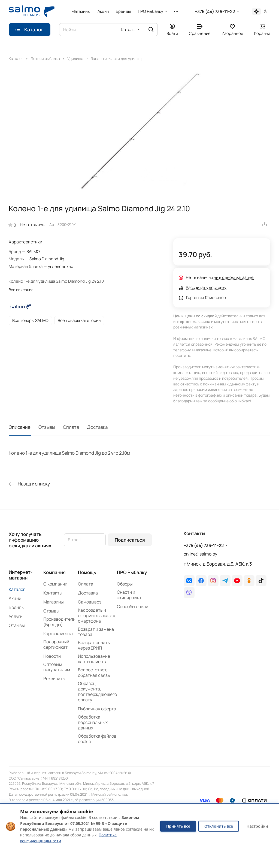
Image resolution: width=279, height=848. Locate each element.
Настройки (257, 825)
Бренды (17, 607)
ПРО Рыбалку (132, 572)
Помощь (87, 572)
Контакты (52, 593)
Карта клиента (58, 633)
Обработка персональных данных (93, 722)
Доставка (97, 427)
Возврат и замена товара (96, 632)
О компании (55, 584)
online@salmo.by (200, 554)
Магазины (53, 602)
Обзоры (125, 584)
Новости (52, 656)
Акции (15, 598)
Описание (20, 427)
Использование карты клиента (94, 659)
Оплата (71, 427)
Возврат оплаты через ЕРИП (94, 645)
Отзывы (46, 427)
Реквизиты (54, 678)
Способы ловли (132, 606)
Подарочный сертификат (56, 644)
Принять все (178, 825)
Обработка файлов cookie (97, 738)
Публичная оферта (97, 709)
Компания (54, 572)
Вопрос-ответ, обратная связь (94, 672)
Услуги (16, 616)
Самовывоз (89, 602)
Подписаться (130, 540)
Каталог (17, 589)
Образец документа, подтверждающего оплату (97, 691)
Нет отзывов (32, 224)
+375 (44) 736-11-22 (215, 11)
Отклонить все (218, 825)
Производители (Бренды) (59, 621)
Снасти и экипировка (129, 594)
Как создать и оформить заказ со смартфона (97, 615)
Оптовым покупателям (56, 667)
